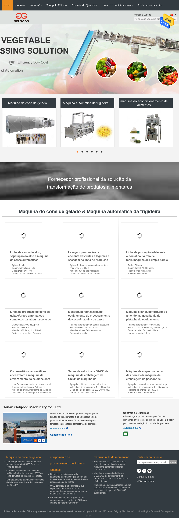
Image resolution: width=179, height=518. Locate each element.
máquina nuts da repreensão (111, 457)
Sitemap (149, 476)
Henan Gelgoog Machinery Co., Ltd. (32, 407)
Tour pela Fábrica (56, 5)
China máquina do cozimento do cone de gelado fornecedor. (55, 511)
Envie (173, 462)
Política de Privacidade (14, 511)
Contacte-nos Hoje (61, 434)
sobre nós (36, 5)
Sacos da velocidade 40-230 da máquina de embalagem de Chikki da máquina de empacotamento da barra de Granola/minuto (88, 379)
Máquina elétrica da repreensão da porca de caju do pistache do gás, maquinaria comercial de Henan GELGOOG (110, 465)
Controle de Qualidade (85, 5)
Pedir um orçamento (150, 5)
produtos (20, 5)
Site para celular (145, 481)
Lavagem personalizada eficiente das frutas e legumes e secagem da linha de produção (88, 256)
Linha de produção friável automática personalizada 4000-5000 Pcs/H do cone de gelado (23, 464)
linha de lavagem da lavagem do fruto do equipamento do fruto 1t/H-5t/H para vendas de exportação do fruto (68, 500)
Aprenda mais (59, 428)
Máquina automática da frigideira (86, 103)
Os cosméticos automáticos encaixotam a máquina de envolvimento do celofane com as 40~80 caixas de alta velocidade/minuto (30, 379)
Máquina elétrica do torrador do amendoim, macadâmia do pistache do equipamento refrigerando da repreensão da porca (146, 319)
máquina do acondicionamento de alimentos (144, 103)
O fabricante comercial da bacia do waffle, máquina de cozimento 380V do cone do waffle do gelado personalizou (24, 473)
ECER (88, 516)
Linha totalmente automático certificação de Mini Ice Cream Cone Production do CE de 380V (25, 482)
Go (174, 19)
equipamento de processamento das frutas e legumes (67, 463)
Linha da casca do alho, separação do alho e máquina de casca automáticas (29, 256)
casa (7, 5)
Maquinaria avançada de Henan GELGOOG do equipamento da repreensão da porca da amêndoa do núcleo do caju (111, 477)
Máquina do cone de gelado (27, 103)
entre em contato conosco (118, 5)
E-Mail (140, 476)
